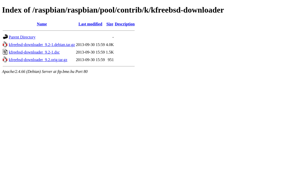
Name (42, 24)
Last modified (90, 24)
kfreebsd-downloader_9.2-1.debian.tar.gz (42, 44)
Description (125, 24)
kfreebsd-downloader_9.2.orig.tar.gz (38, 60)
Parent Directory (22, 37)
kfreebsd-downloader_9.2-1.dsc (34, 52)
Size (109, 24)
